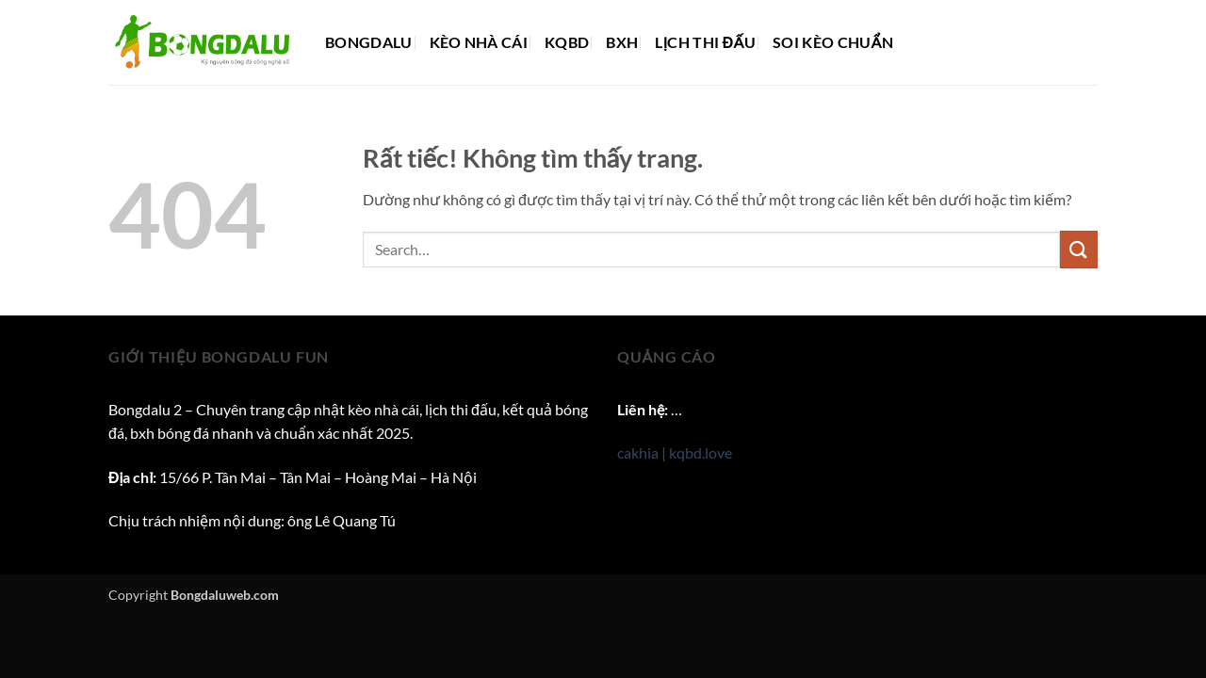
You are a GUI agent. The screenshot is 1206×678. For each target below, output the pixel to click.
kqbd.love (700, 452)
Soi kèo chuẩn (833, 42)
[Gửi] (1079, 249)
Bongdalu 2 (145, 409)
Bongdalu (369, 42)
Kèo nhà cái (479, 42)
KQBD (567, 42)
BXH (622, 42)
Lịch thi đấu (705, 42)
